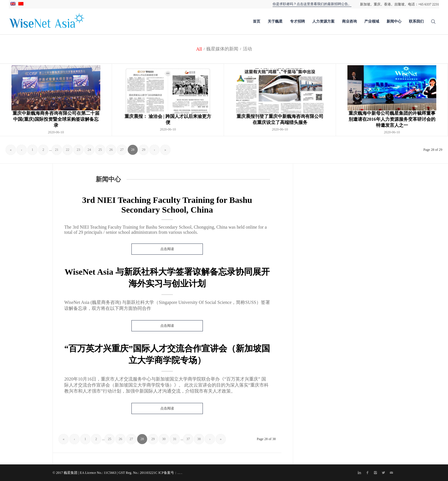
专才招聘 (297, 21)
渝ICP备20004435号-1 (180, 473)
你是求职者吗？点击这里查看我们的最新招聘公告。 (312, 4)
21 (57, 150)
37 (188, 439)
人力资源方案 (323, 21)
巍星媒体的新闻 (222, 48)
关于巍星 (275, 21)
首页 (256, 21)
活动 (247, 48)
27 (122, 150)
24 (89, 150)
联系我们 (416, 21)
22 (67, 150)
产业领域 (371, 21)
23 (78, 150)
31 (175, 439)
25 (100, 150)
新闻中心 (394, 21)
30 (164, 439)
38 (199, 439)
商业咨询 (349, 21)
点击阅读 (167, 249)
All (199, 49)
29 (143, 150)
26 (111, 150)
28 (133, 150)
